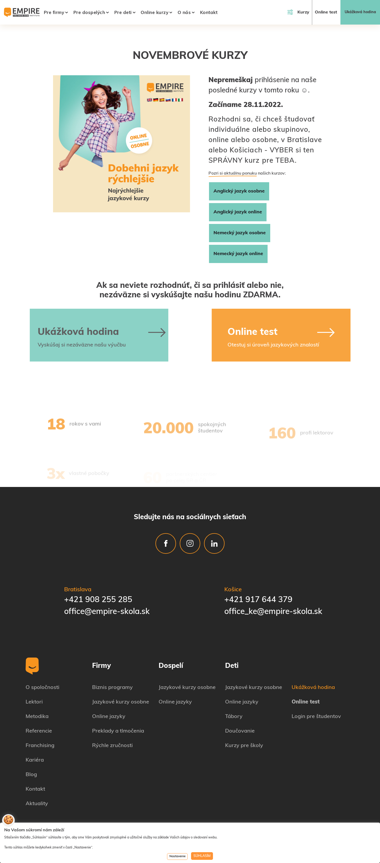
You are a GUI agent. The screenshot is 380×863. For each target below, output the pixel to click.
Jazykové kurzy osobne (120, 702)
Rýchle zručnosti (112, 745)
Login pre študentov (316, 716)
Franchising (40, 745)
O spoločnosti (42, 687)
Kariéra (35, 760)
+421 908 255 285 (98, 600)
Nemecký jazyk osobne (239, 233)
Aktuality (37, 803)
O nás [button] (184, 13)
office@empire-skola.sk (107, 612)
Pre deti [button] (123, 13)
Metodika (37, 716)
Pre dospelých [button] (89, 13)
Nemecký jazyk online (238, 253)
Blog (31, 774)
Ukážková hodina (360, 12)
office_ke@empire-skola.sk (273, 612)
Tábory (234, 716)
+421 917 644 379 (258, 600)
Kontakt (209, 13)
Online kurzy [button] (154, 13)
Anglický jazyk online (237, 212)
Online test (326, 12)
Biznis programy (112, 687)
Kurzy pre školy (244, 745)
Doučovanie (240, 731)
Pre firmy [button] (54, 13)
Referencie (39, 731)
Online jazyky (108, 716)
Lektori (34, 702)
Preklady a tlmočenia (118, 731)
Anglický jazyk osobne (239, 191)
